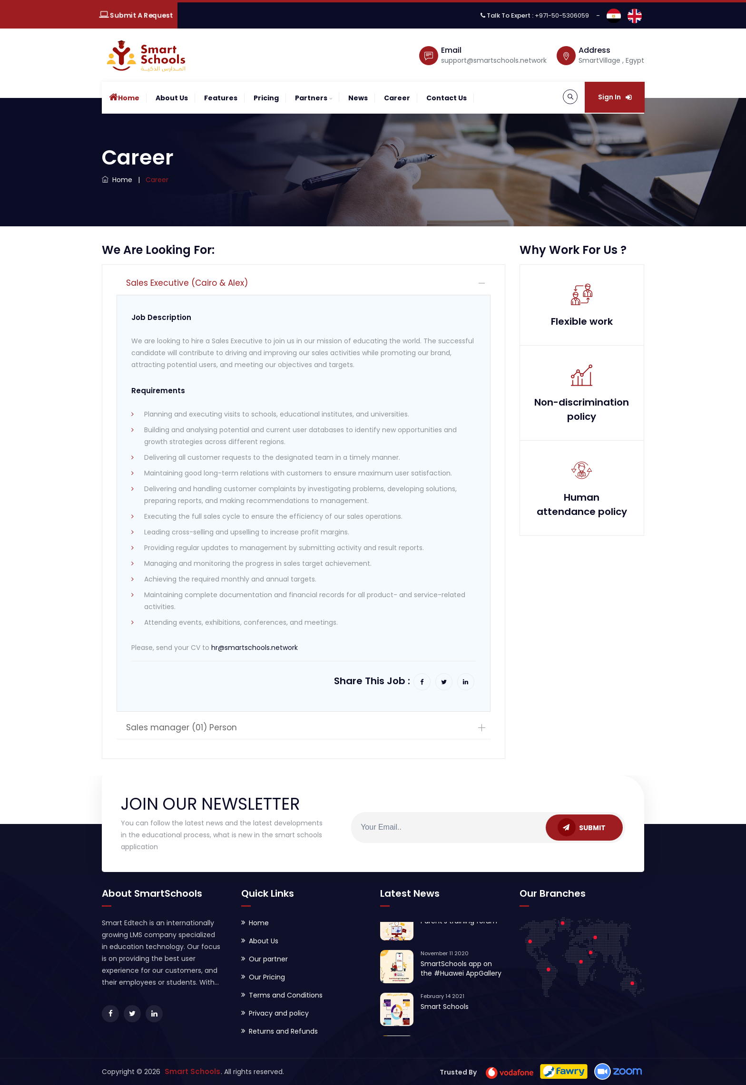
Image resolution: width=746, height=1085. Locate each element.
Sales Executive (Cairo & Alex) (187, 283)
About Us (172, 98)
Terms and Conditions (286, 995)
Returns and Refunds (283, 1031)
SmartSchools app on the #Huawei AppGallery (461, 974)
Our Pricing (267, 977)
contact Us (446, 98)
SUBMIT (582, 827)
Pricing (266, 98)
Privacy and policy (279, 1013)
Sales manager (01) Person (181, 727)
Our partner (268, 959)
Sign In (614, 97)
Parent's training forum (459, 926)
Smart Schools (445, 1012)
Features (220, 98)
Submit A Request (135, 15)
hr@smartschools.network (254, 647)
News (358, 98)
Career (397, 98)
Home (124, 97)
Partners (311, 98)
